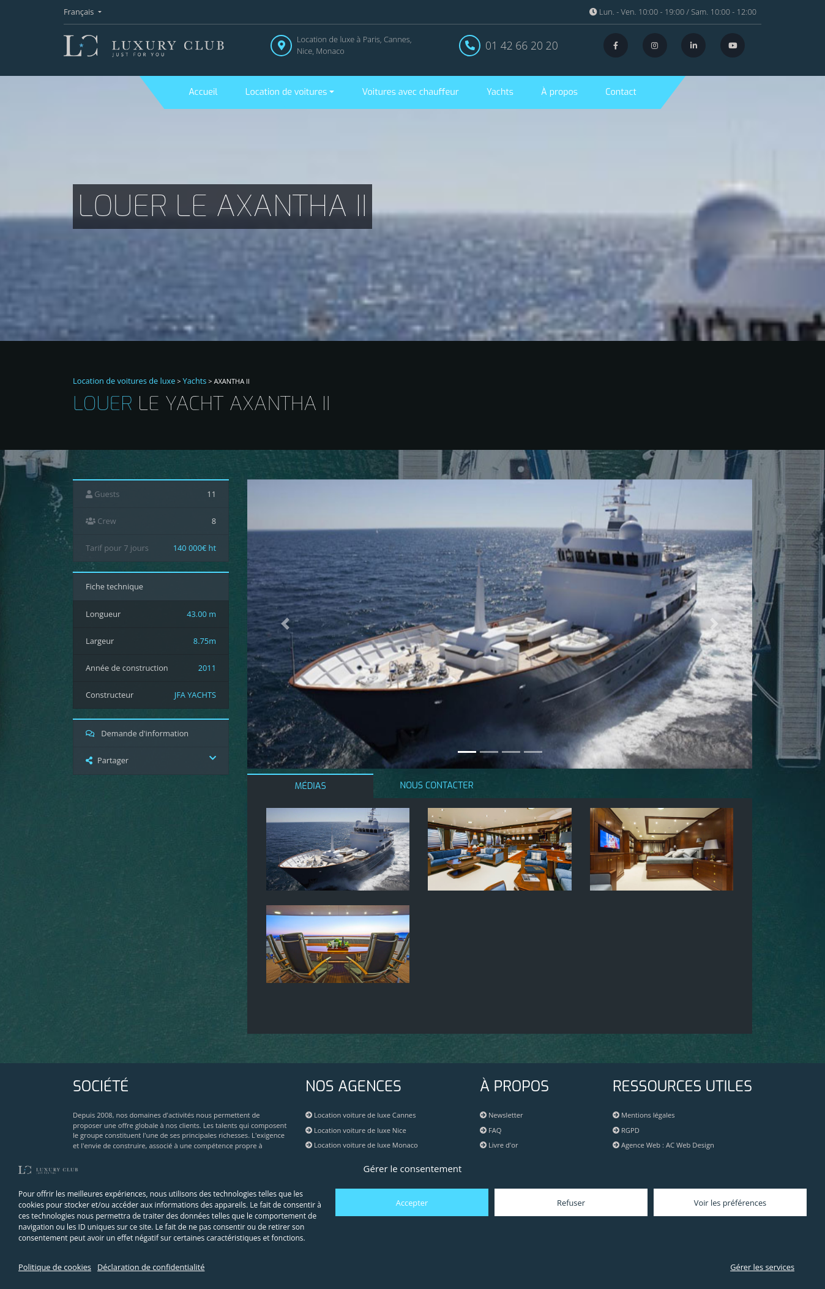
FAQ (490, 1130)
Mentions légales (644, 1114)
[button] (285, 624)
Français (80, 11)
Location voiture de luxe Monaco (361, 1144)
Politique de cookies (54, 1266)
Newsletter (501, 1114)
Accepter (412, 1202)
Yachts (500, 92)
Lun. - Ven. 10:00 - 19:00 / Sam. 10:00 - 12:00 (672, 11)
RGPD (626, 1130)
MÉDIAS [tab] (310, 786)
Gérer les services (762, 1266)
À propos (559, 92)
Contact (620, 92)
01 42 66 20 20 (521, 45)
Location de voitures (286, 92)
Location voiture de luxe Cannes (360, 1114)
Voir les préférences (730, 1202)
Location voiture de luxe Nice (355, 1130)
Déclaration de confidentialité (150, 1266)
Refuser (571, 1202)
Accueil (203, 92)
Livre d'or (499, 1144)
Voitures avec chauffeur (410, 92)
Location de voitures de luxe (124, 380)
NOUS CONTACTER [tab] (436, 785)
